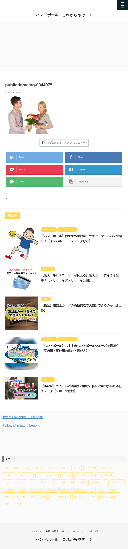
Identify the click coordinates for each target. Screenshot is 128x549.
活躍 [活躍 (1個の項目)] (23, 497)
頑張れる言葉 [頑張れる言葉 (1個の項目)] (108, 497)
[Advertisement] (64, 46)
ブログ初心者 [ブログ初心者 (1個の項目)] (105, 475)
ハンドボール (36, 531)
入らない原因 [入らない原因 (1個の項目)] (59, 482)
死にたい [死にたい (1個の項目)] (113, 489)
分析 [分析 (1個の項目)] (73, 482)
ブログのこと (78, 531)
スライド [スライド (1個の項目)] (9, 475)
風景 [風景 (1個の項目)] (7, 504)
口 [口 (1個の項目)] (105, 482)
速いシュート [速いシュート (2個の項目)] (80, 497)
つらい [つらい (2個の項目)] (27, 468)
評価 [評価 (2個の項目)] (42, 497)
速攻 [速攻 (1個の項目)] (94, 497)
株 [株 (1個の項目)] (93, 489)
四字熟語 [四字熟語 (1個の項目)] (9, 489)
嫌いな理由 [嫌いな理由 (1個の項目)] (36, 489)
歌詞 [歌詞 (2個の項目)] (101, 489)
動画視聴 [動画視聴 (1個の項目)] (94, 482)
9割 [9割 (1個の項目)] (6, 468)
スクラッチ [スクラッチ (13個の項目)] (107, 468)
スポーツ (64, 531)
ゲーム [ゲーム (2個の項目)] (76, 468)
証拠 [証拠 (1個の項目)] (33, 497)
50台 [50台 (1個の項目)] (16, 468)
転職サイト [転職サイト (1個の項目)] (63, 497)
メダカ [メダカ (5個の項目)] (8, 482)
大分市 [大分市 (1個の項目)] (22, 489)
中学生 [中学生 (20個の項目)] (43, 482)
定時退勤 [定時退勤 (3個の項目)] (51, 489)
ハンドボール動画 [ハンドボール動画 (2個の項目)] (85, 475)
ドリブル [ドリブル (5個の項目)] (66, 475)
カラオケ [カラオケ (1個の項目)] (52, 468)
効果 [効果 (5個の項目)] (83, 482)
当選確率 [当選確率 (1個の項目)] (65, 489)
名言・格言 (51, 531)
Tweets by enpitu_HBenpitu (22, 417)
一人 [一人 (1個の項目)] (33, 482)
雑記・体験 (93, 531)
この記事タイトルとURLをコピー (64, 142)
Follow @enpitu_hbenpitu (21, 425)
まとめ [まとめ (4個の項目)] (39, 468)
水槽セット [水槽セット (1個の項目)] (10, 497)
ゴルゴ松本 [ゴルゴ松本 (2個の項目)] (90, 468)
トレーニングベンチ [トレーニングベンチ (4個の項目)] (47, 475)
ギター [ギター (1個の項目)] (65, 468)
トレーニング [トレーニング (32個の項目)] (25, 475)
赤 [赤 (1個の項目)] (51, 497)
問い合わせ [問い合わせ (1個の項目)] (117, 482)
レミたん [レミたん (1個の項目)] (21, 482)
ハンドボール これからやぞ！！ (64, 15)
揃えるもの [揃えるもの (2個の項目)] (80, 489)
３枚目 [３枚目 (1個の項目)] (17, 504)
